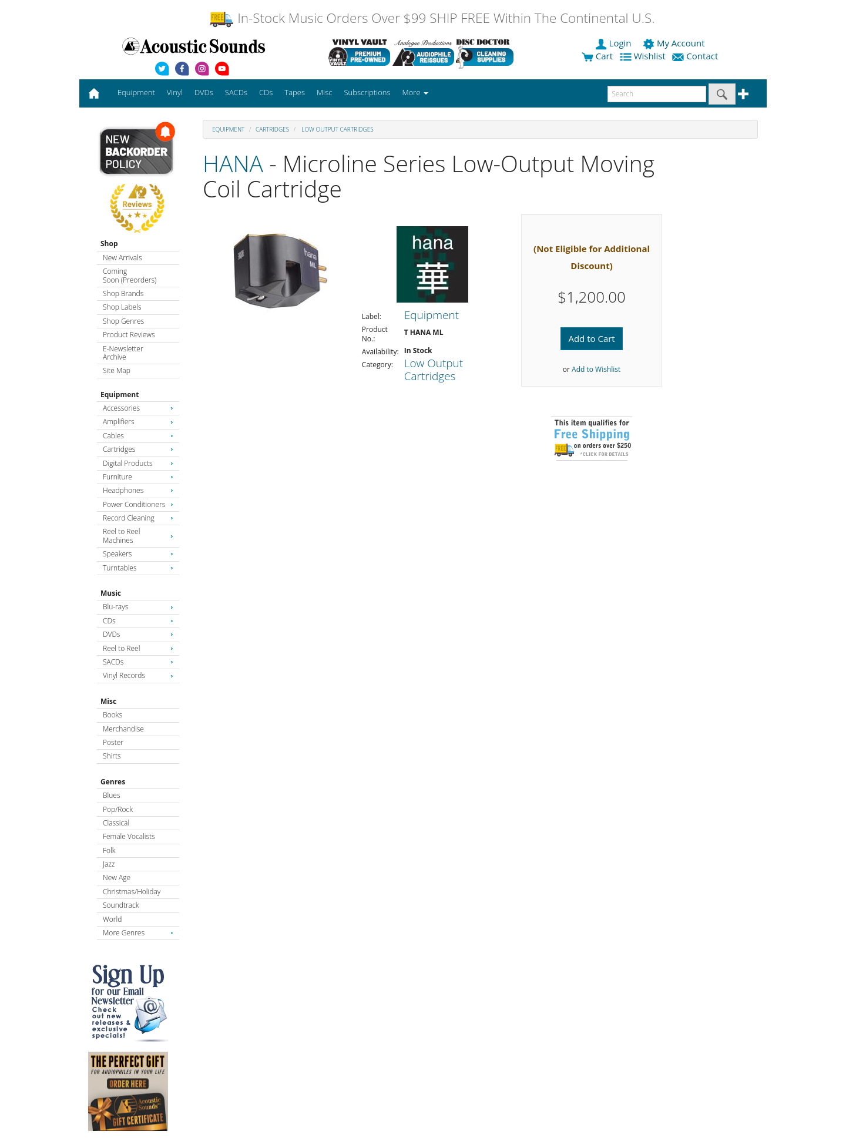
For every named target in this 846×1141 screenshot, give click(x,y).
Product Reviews (129, 335)
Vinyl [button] (175, 92)
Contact (696, 56)
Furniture (138, 477)
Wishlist (644, 56)
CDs (138, 621)
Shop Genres (123, 321)
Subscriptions (367, 92)
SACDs (138, 662)
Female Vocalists (129, 836)
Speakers (138, 554)
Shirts (112, 756)
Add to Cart (591, 338)
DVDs (138, 634)
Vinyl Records (138, 675)
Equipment (119, 395)
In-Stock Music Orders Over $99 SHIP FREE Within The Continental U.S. (431, 18)
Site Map (116, 370)
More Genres (138, 933)
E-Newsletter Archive (123, 353)
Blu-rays (138, 607)
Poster (113, 742)
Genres (112, 782)
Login (614, 43)
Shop (109, 244)
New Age (116, 877)
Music (110, 593)
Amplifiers (138, 422)
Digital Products (138, 463)
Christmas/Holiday (131, 892)
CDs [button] (266, 92)
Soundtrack (121, 905)
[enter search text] (656, 94)
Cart (597, 56)
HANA (233, 163)
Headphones (138, 490)
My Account (675, 43)
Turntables (138, 568)
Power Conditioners (138, 504)
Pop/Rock (118, 809)
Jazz (109, 864)
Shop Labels (122, 307)
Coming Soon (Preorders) (129, 275)
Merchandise (123, 729)
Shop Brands (123, 293)
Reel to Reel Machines (138, 535)
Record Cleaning (138, 518)
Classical (116, 823)
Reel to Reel (138, 648)
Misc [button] (324, 92)
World (112, 919)
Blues (111, 795)
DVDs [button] (203, 92)
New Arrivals (122, 258)
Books (112, 715)
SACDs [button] (236, 92)
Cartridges (138, 449)
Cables (138, 436)
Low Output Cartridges (337, 129)
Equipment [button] (136, 92)
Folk (109, 850)
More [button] (415, 92)
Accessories (138, 408)
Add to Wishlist (596, 369)
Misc (108, 701)
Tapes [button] (294, 92)
